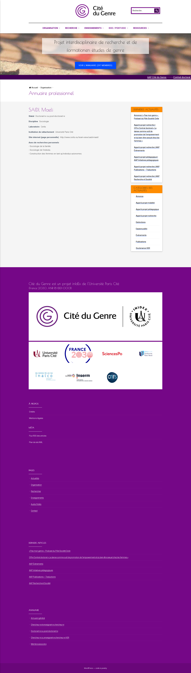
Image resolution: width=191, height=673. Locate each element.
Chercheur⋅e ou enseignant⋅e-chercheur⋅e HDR (50, 638)
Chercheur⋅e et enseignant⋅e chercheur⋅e (47, 625)
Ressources (140, 28)
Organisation (50, 28)
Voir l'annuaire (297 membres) (95, 65)
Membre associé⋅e (38, 644)
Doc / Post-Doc (117, 28)
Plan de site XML (36, 442)
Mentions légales (36, 418)
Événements (141, 235)
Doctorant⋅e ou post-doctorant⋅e (50, 116)
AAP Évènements (36, 564)
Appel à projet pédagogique (147, 209)
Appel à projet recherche (146, 216)
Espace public (141, 229)
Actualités (35, 478)
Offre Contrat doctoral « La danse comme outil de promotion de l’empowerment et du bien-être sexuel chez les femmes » (78, 557)
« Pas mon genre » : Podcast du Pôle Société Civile (49, 551)
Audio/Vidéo (36, 504)
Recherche (71, 28)
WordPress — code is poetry (95, 668)
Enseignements (93, 28)
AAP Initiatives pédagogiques (41, 570)
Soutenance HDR (143, 248)
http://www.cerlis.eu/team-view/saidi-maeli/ (79, 137)
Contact (34, 511)
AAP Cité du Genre (167, 77)
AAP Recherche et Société (39, 583)
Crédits (32, 412)
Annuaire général (38, 618)
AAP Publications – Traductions (42, 577)
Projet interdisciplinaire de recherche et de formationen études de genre (95, 46)
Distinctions (141, 222)
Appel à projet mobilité (145, 203)
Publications (141, 242)
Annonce (139, 196)
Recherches (36, 491)
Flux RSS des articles (37, 436)
